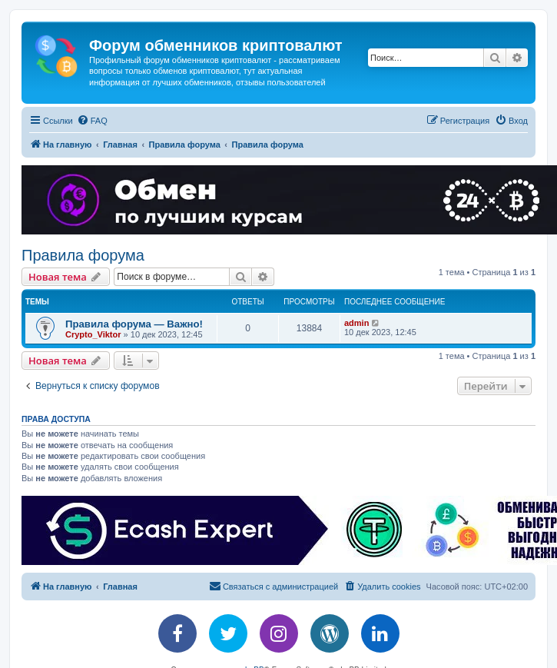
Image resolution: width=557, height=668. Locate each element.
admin (356, 322)
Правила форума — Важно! (134, 324)
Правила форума (83, 255)
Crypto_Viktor (93, 334)
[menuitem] (92, 120)
